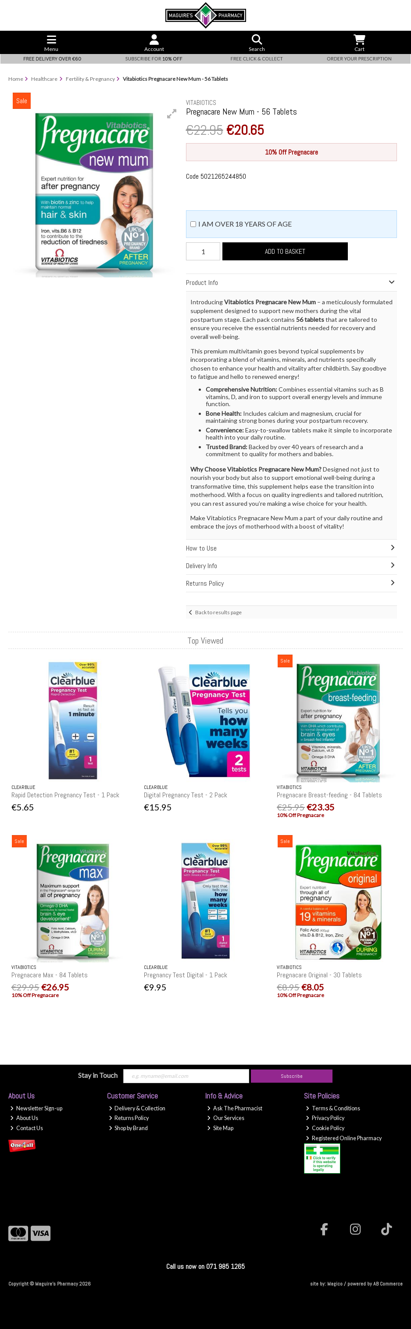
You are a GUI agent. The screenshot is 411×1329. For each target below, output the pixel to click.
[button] (172, 114)
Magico (335, 1283)
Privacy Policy (325, 1118)
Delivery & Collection (137, 1108)
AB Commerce (388, 1283)
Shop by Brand (128, 1128)
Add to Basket (285, 251)
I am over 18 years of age (245, 224)
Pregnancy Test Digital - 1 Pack (185, 975)
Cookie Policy (325, 1128)
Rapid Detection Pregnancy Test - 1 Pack (65, 795)
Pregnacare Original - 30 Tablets (319, 975)
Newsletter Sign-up (36, 1108)
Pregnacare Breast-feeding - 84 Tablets (329, 795)
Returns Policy (129, 1118)
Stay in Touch (98, 1075)
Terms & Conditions (333, 1108)
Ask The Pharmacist (234, 1108)
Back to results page (218, 612)
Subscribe (292, 1076)
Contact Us (26, 1128)
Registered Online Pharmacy (344, 1138)
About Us (24, 1118)
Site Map (220, 1128)
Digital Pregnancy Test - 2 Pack (185, 795)
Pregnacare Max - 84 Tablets (49, 975)
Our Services (225, 1118)
